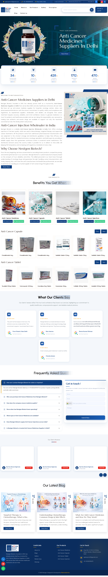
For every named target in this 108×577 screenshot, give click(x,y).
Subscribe (29, 467)
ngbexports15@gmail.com (11, 1)
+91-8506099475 (27, 1)
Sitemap (37, 562)
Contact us (23, 13)
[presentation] (101, 475)
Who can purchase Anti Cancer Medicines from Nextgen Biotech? (25, 397)
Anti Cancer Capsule (36, 218)
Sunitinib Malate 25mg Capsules (80, 256)
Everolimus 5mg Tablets (44, 286)
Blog (15, 13)
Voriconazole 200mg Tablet (26, 286)
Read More (65, 54)
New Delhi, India (41, 1)
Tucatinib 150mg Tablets (9, 286)
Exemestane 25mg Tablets (61, 286)
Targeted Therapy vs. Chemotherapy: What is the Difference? (15, 517)
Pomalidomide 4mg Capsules (43, 256)
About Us (37, 550)
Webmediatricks (65, 572)
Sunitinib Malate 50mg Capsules (98, 256)
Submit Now (85, 417)
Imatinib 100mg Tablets (98, 286)
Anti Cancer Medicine (10, 218)
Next (104, 231)
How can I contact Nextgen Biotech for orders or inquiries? (23, 383)
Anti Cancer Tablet (63, 218)
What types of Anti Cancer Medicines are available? (21, 416)
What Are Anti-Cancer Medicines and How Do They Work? (90, 516)
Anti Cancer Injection (91, 218)
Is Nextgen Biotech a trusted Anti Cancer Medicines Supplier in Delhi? (26, 428)
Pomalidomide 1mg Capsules (7, 256)
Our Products (34, 7)
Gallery (43, 7)
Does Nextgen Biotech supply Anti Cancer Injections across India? (25, 422)
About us (24, 7)
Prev (97, 231)
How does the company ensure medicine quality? (20, 403)
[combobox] (69, 403)
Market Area (38, 559)
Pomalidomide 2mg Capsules (25, 256)
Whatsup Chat (18, 221)
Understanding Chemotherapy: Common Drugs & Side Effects (52, 516)
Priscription (53, 7)
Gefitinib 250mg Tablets (80, 286)
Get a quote (100, 10)
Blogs (36, 553)
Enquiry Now (8, 221)
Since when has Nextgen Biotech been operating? (20, 409)
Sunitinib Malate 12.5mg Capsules (62, 256)
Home (16, 7)
